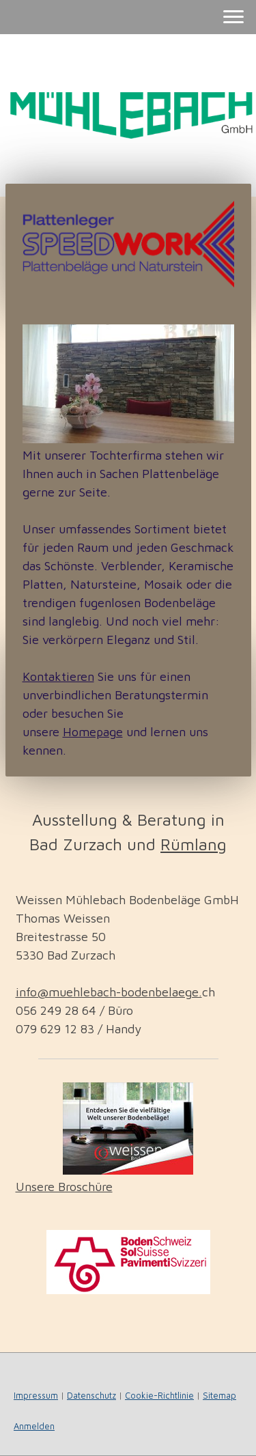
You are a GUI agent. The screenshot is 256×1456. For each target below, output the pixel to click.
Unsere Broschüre (64, 1186)
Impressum (36, 1395)
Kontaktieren (58, 676)
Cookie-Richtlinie (159, 1395)
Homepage (93, 732)
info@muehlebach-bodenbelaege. (109, 992)
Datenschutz (91, 1395)
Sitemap (219, 1395)
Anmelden (34, 1426)
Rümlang (193, 844)
